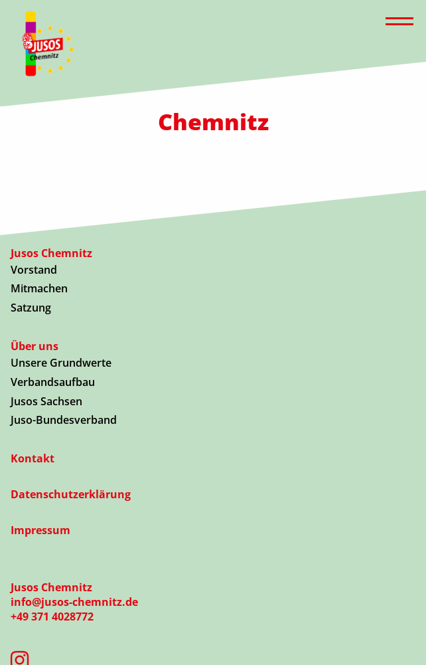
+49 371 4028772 (52, 616)
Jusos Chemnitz (51, 253)
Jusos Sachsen (46, 401)
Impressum (40, 530)
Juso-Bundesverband (64, 420)
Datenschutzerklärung (71, 494)
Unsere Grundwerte (61, 362)
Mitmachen (39, 288)
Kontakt (32, 458)
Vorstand (34, 269)
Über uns (34, 346)
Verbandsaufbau (53, 382)
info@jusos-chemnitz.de (74, 602)
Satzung (31, 307)
